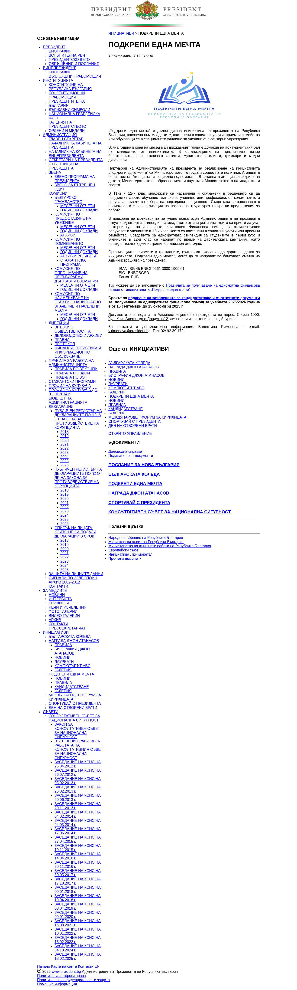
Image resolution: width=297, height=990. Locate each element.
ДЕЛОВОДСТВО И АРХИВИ (78, 336)
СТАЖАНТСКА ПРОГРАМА (73, 262)
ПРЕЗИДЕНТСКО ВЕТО (69, 60)
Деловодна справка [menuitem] (125, 451)
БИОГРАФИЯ (60, 51)
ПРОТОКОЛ (65, 344)
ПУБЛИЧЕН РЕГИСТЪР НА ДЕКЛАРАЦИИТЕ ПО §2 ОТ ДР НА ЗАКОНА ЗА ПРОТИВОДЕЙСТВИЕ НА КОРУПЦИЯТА (78, 477)
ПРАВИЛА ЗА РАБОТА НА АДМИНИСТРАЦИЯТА (71, 363)
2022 (64, 448)
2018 (64, 432)
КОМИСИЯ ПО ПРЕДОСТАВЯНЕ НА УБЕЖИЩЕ (73, 218)
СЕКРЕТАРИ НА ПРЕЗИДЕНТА (76, 160)
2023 (64, 453)
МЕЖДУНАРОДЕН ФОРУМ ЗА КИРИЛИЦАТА (147, 417)
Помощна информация (57, 984)
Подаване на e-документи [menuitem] (130, 456)
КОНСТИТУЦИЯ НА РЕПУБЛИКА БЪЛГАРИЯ (70, 87)
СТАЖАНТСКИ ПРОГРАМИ (72, 382)
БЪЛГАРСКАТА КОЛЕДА (70, 637)
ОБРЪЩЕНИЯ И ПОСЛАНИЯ (74, 64)
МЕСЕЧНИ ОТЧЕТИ (77, 206)
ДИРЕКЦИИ (59, 323)
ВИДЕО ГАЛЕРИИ (64, 616)
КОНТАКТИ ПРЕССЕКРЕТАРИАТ (67, 626)
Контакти (86, 966)
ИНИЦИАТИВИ (56, 632)
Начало (43, 966)
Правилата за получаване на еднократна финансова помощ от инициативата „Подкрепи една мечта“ (184, 287)
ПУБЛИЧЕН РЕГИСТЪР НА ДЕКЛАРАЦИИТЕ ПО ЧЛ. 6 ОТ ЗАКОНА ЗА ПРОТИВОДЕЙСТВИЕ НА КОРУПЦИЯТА (78, 419)
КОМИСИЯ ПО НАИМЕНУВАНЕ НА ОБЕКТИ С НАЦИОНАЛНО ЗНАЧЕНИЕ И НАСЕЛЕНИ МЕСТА (78, 302)
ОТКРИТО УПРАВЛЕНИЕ (130, 434)
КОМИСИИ (58, 193)
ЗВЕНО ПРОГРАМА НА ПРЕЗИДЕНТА (75, 179)
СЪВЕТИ (50, 712)
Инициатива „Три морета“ (130, 554)
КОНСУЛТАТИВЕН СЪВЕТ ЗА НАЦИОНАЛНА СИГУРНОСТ (74, 718)
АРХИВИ (67, 235)
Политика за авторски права (61, 976)
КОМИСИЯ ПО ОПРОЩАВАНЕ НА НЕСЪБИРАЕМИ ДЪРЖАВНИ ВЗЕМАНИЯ (76, 275)
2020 (64, 440)
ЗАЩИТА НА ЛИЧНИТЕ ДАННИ (76, 574)
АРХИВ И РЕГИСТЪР (78, 256)
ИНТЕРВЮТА (60, 599)
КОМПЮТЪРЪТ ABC (72, 666)
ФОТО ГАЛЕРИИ (63, 611)
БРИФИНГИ (59, 603)
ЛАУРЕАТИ (64, 662)
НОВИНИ (57, 595)
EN (97, 966)
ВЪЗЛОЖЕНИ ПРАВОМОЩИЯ (75, 76)
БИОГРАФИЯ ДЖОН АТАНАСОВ (72, 651)
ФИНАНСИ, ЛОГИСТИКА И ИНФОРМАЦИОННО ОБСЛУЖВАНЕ (78, 352)
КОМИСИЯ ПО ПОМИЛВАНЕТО (69, 241)
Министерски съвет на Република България (146, 542)
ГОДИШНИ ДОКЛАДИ (79, 210)
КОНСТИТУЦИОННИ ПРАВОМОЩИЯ (67, 95)
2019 (64, 436)
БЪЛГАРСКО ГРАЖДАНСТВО (68, 200)
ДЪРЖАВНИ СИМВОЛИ (69, 110)
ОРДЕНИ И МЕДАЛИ (67, 131)
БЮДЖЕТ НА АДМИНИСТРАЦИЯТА (68, 400)
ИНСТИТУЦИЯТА (58, 80)
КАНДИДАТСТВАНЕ (72, 687)
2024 (64, 457)
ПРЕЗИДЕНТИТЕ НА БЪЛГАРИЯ (67, 103)
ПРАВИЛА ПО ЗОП (71, 377)
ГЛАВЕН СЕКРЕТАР (66, 139)
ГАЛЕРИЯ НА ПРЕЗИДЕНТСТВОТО (67, 124)
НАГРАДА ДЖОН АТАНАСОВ (74, 641)
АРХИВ (55, 620)
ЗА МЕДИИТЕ (55, 591)
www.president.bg (66, 972)
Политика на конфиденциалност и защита (73, 980)
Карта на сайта (64, 966)
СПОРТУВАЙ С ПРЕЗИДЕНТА (75, 703)
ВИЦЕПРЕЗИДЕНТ (59, 68)
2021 (64, 444)
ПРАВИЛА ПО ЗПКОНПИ (76, 369)
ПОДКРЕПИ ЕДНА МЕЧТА (71, 674)
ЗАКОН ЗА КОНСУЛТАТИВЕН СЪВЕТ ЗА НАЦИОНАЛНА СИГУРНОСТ (77, 730)
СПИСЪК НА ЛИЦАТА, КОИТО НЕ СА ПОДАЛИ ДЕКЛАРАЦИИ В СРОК (75, 532)
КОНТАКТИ (58, 586)
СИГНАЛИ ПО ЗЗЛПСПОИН (73, 578)
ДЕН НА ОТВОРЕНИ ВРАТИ (73, 708)
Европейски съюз (123, 550)
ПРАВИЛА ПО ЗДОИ (72, 373)
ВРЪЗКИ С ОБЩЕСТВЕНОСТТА (72, 329)
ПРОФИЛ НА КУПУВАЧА (70, 386)
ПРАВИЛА (63, 645)
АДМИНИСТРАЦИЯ (60, 135)
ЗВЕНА (55, 172)
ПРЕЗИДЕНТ (54, 47)
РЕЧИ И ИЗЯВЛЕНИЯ (68, 607)
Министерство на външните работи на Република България (159, 546)
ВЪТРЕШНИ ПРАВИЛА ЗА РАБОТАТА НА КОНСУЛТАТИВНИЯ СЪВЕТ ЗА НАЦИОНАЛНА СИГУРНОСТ (79, 749)
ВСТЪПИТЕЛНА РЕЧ (67, 55)
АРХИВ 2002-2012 (64, 582)
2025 (64, 461)
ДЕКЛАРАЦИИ (61, 407)
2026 (64, 465)
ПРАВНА (62, 340)
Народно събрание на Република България (145, 538)
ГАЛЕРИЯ (63, 670)
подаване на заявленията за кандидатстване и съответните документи (194, 298)
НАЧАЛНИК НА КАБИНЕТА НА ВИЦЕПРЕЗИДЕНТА (75, 154)
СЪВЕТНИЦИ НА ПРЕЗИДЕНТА (63, 166)
